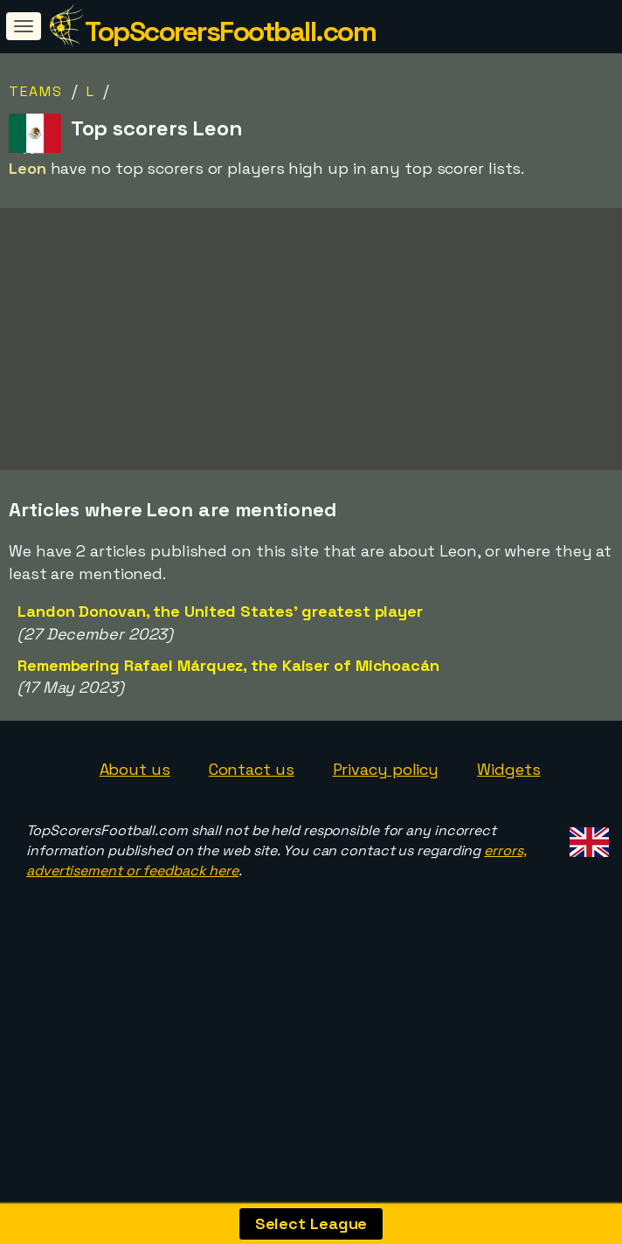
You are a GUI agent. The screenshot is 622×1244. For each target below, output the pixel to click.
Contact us (251, 829)
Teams (36, 91)
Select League (311, 1223)
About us (135, 829)
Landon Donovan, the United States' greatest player (220, 671)
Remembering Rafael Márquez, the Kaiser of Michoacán (228, 725)
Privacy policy (386, 829)
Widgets (508, 829)
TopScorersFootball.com (230, 31)
